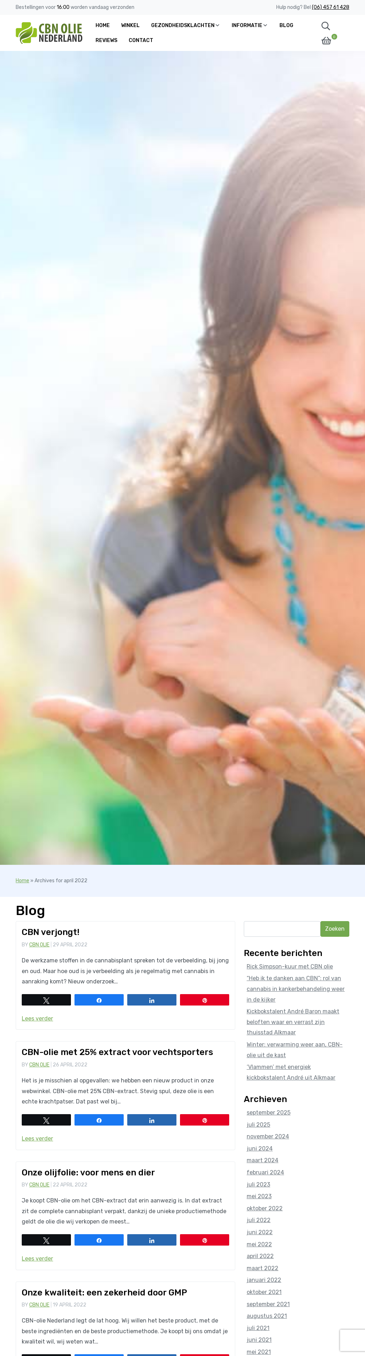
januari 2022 (264, 1280)
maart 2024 (262, 1160)
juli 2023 (258, 1184)
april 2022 (260, 1256)
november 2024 (268, 1136)
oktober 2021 (264, 1292)
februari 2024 (265, 1172)
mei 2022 (259, 1244)
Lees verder (37, 1018)
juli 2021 (258, 1328)
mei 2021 (259, 1352)
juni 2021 (259, 1339)
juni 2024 (260, 1148)
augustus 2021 (267, 1316)
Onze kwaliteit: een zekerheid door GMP (104, 1293)
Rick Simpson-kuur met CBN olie (290, 966)
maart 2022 (262, 1268)
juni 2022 (260, 1232)
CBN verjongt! (50, 932)
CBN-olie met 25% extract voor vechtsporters (117, 1052)
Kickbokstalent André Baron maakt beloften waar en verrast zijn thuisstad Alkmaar (293, 1022)
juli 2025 (258, 1124)
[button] (326, 26)
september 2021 (268, 1304)
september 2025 (269, 1112)
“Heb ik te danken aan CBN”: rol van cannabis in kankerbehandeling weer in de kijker (296, 989)
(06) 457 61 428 (330, 7)
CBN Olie (39, 945)
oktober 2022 (265, 1208)
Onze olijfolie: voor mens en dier (88, 1173)
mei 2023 (259, 1196)
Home (22, 881)
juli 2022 (259, 1220)
